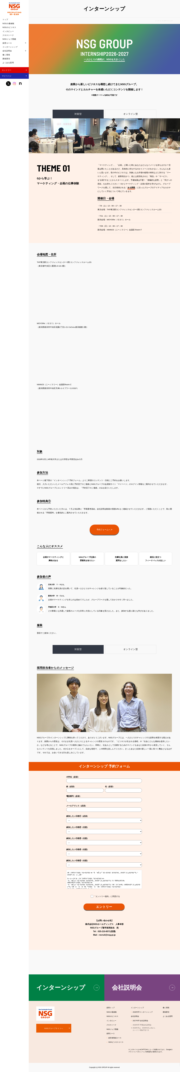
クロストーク (8, 35)
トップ (5, 19)
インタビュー (8, 31)
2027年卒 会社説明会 (140, 1021)
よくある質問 (8, 63)
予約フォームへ (104, 530)
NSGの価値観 (8, 23)
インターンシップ (10, 47)
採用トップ (110, 1008)
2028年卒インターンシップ (143, 1012)
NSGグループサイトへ (53, 1028)
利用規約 (148, 1052)
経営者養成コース (114, 1038)
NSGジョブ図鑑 (9, 39)
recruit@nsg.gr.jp (107, 935)
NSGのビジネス (9, 27)
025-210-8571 (104, 931)
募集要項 (6, 59)
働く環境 (6, 55)
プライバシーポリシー (135, 1052)
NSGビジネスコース (115, 1042)
